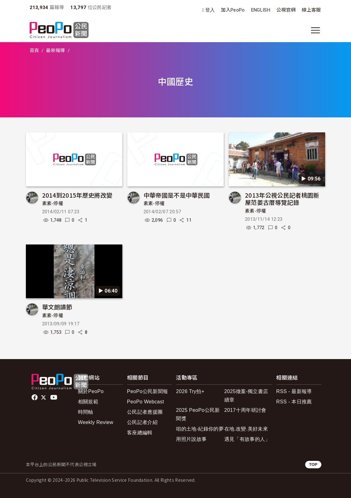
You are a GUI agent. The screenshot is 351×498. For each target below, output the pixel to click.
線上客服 (311, 10)
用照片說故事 (191, 439)
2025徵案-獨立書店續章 (246, 395)
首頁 (34, 50)
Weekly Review (95, 422)
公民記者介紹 (142, 422)
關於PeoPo (91, 391)
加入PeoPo (233, 10)
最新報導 (55, 50)
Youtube (54, 397)
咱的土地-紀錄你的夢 (200, 428)
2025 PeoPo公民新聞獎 (198, 414)
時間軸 (85, 412)
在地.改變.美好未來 (246, 428)
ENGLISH (260, 10)
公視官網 (285, 10)
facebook (35, 397)
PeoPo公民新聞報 (147, 391)
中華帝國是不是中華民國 (177, 195)
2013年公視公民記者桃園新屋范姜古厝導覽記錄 (282, 199)
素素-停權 (52, 203)
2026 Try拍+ (190, 391)
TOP (313, 464)
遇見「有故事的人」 (247, 439)
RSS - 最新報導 (294, 391)
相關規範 (88, 401)
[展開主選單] (315, 30)
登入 (210, 10)
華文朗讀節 (57, 307)
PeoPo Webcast (145, 401)
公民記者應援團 (145, 412)
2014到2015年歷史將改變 (77, 195)
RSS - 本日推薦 (294, 401)
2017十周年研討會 (245, 410)
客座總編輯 (140, 432)
